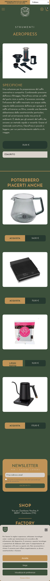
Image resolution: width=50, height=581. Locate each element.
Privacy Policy (25, 578)
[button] (46, 530)
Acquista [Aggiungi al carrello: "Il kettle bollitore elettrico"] (15, 426)
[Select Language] (39, 2)
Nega (25, 565)
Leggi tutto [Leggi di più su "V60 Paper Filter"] (12, 364)
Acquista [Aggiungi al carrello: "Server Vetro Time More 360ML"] (15, 238)
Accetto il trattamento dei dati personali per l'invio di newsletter (22, 480)
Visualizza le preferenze (25, 572)
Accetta (25, 558)
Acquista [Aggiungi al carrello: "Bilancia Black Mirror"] (15, 301)
